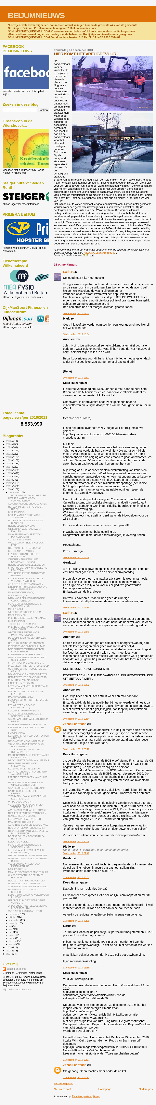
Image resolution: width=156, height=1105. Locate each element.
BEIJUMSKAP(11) (17, 869)
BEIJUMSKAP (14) (17, 512)
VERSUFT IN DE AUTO (19, 539)
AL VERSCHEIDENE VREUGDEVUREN (27, 503)
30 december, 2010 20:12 (76, 749)
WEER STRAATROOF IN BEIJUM (24, 612)
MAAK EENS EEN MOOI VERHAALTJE (27, 724)
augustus (14, 923)
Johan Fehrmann (74, 723)
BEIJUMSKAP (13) (17, 621)
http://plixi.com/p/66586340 (99, 252)
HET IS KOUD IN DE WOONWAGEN (26, 643)
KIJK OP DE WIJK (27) (19, 841)
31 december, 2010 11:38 (76, 967)
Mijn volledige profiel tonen (17, 989)
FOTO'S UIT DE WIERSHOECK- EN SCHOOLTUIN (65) (25, 605)
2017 (9, 466)
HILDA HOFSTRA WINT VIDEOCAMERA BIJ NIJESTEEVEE (28, 832)
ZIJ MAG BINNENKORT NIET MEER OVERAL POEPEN (25, 750)
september (14, 920)
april (11, 935)
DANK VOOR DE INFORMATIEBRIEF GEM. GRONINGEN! (26, 599)
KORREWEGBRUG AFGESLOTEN (25, 654)
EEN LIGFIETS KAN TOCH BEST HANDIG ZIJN (24, 555)
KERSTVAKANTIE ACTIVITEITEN (24, 819)
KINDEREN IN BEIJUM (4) (21, 683)
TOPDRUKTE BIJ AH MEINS (22, 624)
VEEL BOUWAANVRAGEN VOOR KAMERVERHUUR (24, 865)
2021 (9, 453)
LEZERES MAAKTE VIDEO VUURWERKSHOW (21, 499)
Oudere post (146, 1089)
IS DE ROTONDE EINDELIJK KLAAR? (26, 646)
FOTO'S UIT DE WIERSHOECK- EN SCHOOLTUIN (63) (25, 846)
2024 (9, 444)
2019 (9, 460)
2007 (9, 953)
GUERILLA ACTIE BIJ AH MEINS (24, 883)
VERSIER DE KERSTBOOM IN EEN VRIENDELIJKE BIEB (25, 806)
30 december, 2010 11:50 (76, 313)
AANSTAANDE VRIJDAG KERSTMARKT (28, 810)
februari (13, 941)
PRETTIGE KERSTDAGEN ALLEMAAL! (27, 618)
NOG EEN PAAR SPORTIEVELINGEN (26, 880)
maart (12, 938)
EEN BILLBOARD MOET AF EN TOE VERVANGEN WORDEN (26, 579)
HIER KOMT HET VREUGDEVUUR (85, 54)
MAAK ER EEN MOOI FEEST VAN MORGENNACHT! (24, 535)
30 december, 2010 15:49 (76, 557)
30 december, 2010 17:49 (76, 632)
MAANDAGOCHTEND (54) (21, 592)
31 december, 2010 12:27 (76, 1060)
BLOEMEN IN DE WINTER (21, 551)
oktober (13, 917)
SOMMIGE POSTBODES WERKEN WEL (28, 886)
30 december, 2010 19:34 (76, 719)
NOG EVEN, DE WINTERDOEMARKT (26, 828)
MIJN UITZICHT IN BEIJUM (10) (23, 680)
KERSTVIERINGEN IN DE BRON (24, 768)
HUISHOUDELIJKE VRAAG (21, 526)
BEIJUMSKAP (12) (17, 733)
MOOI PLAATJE (16, 609)
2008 (9, 950)
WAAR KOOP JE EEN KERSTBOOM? (26, 788)
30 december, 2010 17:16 (76, 607)
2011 (9, 486)
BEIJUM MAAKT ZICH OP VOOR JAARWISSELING (24, 516)
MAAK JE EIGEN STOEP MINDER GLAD (28, 872)
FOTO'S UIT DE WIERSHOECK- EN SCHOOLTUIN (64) (25, 714)
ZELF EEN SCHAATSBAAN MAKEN (25, 584)
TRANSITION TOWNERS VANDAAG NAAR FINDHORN (26, 745)
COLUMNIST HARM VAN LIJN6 (23, 710)
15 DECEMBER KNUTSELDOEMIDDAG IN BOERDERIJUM (27, 907)
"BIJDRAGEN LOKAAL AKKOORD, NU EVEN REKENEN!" (27, 797)
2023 (9, 447)
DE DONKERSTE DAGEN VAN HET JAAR (28, 760)
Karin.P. (68, 271)
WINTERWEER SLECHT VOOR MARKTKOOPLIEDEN (23, 633)
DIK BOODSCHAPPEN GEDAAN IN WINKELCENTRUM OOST (25, 783)
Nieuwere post (62, 1089)
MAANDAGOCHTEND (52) (21, 822)
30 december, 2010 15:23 (76, 378)
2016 (9, 470)
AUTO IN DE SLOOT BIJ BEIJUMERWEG (28, 825)
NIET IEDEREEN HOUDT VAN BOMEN (27, 813)
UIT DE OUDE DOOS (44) (20, 802)
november (14, 914)
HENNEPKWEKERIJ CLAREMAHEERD (27, 677)
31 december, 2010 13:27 (76, 1077)
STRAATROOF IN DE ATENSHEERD (26, 663)
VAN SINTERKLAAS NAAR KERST (25, 911)
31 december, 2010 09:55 (76, 921)
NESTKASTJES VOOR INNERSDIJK (26, 741)
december (14, 492)
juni (11, 929)
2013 (9, 479)
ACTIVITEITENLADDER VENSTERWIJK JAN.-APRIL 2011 (27, 772)
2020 (9, 457)
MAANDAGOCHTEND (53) (21, 697)
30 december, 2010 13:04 (76, 334)
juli (10, 926)
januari (12, 944)
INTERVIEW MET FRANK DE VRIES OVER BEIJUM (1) (26, 851)
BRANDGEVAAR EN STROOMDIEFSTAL (28, 674)
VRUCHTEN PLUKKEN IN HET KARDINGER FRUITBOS (23, 560)
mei (11, 932)
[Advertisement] (21, 350)
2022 (9, 450)
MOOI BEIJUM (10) (17, 595)
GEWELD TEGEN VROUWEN (22, 816)
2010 (9, 489)
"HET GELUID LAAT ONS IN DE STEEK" (28, 495)
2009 (9, 947)
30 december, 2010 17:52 (76, 685)
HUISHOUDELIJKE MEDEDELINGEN (26, 565)
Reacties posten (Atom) (86, 1096)
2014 (9, 476)
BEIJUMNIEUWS (36, 15)
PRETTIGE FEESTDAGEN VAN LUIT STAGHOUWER (26, 628)
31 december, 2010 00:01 (76, 877)
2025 (9, 441)
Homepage (104, 1089)
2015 (9, 473)
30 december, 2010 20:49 (76, 841)
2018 (9, 463)
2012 (9, 483)
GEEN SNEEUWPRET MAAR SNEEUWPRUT (22, 764)
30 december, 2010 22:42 (76, 853)
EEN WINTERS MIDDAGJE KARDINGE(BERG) (21, 706)
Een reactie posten (63, 1083)
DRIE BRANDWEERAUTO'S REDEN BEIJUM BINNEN (26, 650)
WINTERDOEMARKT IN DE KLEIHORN (27, 855)
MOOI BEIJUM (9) (17, 615)
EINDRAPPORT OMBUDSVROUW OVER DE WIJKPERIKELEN (28, 588)
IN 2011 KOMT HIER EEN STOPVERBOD (28, 666)
